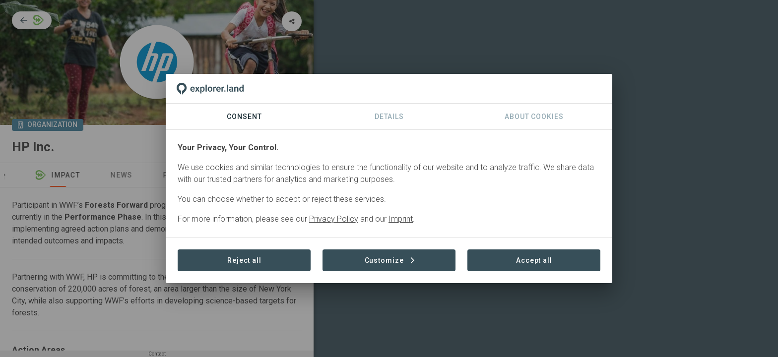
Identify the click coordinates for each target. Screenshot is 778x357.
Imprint (401, 219)
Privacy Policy (333, 219)
